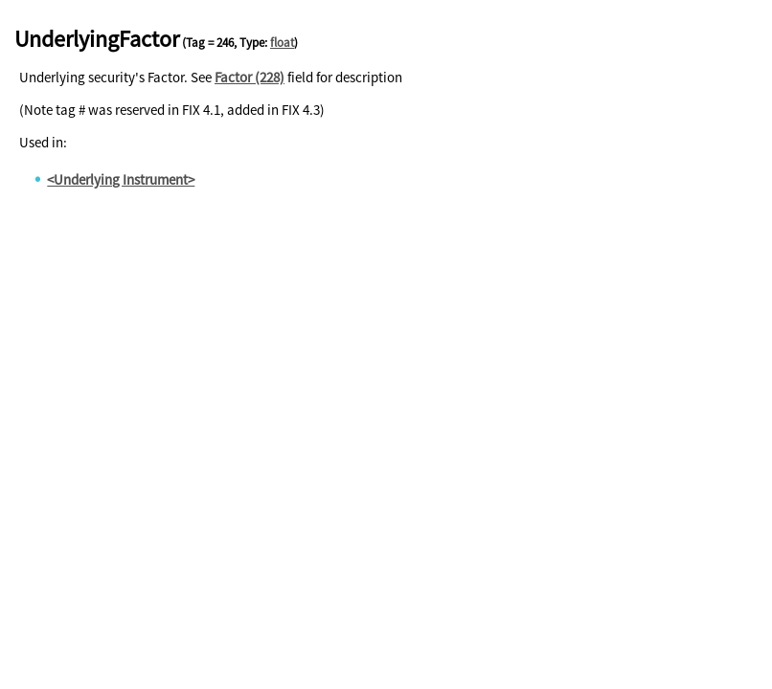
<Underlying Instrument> (120, 179)
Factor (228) (249, 77)
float (282, 42)
